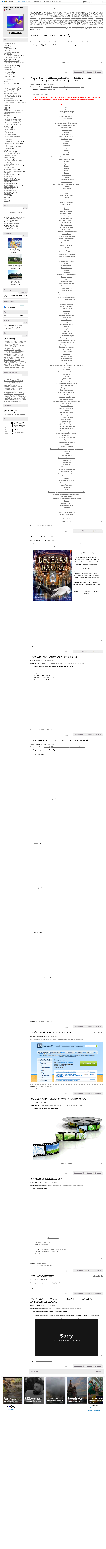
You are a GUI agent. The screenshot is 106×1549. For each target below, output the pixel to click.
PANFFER (7, 389)
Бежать (66, 177)
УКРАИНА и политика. (10, 169)
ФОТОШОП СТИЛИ (10, 187)
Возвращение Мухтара (66, 252)
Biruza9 (11, 341)
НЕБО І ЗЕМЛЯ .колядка (11, 223)
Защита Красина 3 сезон (66, 512)
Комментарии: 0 (16, 218)
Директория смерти (66, 412)
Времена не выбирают (66, 283)
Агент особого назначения (66, 125)
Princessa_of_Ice (15, 389)
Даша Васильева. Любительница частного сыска (66, 365)
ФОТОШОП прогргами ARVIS (12, 185)
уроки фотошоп (12, 328)
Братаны (66, 207)
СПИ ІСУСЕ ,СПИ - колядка (12, 220)
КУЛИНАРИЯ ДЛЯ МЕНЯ (11, 100)
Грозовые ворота (66, 351)
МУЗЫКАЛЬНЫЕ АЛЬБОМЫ (12, 110)
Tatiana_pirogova (19, 354)
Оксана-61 (13, 398)
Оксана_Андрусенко (10, 365)
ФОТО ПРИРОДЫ (9, 178)
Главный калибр (66, 320)
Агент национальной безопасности (66, 123)
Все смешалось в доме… (66, 293)
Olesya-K (20, 388)
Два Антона (66, 367)
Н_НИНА (17, 364)
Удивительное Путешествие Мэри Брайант (54, 1249)
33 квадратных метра (66, 112)
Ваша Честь (66, 234)
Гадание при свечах (66, 308)
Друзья (11, 7)
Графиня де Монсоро (66, 347)
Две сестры (66, 369)
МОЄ (5, 109)
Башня (66, 166)
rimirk (9, 352)
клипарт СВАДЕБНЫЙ (10, 90)
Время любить (66, 288)
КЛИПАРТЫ (7, 91)
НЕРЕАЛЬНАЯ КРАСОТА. (11, 119)
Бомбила (66, 197)
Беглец (66, 170)
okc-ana (5, 10)
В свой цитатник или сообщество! (77, 42)
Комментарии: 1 (15, 221)
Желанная (66, 464)
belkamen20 (12, 392)
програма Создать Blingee (11, 136)
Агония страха (67, 130)
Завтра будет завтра (66, 485)
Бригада (66, 216)
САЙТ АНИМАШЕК (9, 152)
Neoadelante (7, 388)
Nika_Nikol (14, 388)
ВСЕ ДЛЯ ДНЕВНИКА (10, 66)
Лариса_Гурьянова (18, 361)
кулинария (7, 327)
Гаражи (66, 313)
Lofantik (6, 347)
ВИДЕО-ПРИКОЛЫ (9, 48)
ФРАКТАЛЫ (7, 194)
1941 (66, 107)
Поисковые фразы (19, 432)
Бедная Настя (66, 175)
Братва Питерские (66, 211)
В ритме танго (66, 229)
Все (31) (24, 235)
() (83, 72)
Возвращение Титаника (66, 256)
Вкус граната (66, 250)
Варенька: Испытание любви (66, 231)
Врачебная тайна (66, 281)
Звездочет (66, 517)
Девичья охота (66, 379)
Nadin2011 (18, 350)
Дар (66, 363)
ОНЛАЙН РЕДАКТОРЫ (10, 122)
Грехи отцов (66, 349)
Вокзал (66, 263)
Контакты (94, 1541)
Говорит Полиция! (66, 324)
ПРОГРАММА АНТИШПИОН (12, 138)
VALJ (5, 355)
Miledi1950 (14, 348)
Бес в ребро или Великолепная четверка (66, 184)
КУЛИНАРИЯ (8, 98)
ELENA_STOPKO (18, 381)
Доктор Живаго (66, 419)
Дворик (66, 376)
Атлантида (66, 155)
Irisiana (20, 382)
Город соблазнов (66, 333)
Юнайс (6, 45)
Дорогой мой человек (66, 428)
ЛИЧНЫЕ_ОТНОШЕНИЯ (11, 363)
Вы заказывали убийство (66, 299)
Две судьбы (66, 374)
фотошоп (6, 181)
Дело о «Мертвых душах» (66, 392)
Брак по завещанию (66, 202)
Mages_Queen (20, 347)
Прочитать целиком (60, 42)
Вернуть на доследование (66, 238)
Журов (66, 478)
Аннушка (66, 148)
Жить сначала (66, 476)
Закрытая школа (66, 496)
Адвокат (66, 132)
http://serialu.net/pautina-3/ (40, 94)
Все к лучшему (66, 290)
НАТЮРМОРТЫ (8, 117)
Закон (67, 489)
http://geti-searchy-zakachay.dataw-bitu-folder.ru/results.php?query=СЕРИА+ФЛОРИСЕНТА (56, 1039)
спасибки (6, 162)
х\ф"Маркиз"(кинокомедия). (50, 1251)
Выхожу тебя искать (66, 306)
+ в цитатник (52, 39)
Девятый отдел (66, 381)
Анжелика (66, 145)
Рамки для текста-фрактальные (13, 141)
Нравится (89, 72)
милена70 (47, 87)
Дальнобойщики (66, 360)
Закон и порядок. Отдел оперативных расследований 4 (66, 492)
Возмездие (66, 259)
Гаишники (66, 311)
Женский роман (66, 467)
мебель (6, 105)
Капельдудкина (8, 361)
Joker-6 (46, 1105)
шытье (6, 199)
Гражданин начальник (66, 342)
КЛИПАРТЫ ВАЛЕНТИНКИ (12, 95)
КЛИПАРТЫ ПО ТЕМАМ (11, 97)
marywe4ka (17, 394)
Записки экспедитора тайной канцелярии (66, 498)
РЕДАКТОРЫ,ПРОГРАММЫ (12, 145)
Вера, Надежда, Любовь (66, 236)
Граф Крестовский (66, 345)
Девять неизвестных (67, 385)
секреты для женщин (10, 155)
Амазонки (66, 141)
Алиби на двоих (66, 139)
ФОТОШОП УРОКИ (9, 190)
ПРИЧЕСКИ (7, 132)
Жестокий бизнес (66, 471)
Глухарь (66, 322)
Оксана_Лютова (20, 365)
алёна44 (9, 355)
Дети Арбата (66, 403)
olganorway (21, 351)
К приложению (23, 292)
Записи (6, 7)
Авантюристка (66, 118)
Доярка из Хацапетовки (66, 437)
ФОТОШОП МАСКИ (9, 183)
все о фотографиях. (10, 67)
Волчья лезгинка (66, 265)
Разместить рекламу (94, 1543)
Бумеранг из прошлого (66, 220)
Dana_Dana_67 (8, 381)
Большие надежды (66, 195)
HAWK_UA (14, 344)
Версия (66, 240)
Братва (66, 209)
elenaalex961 (13, 342)
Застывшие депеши (66, 505)
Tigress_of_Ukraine (18, 391)
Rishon (14, 352)
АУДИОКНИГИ (8, 54)
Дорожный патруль (66, 431)
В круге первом (66, 225)
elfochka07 (47, 663)
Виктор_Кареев (19, 357)
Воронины (66, 272)
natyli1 (22, 394)
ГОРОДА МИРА (8, 73)
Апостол (66, 150)
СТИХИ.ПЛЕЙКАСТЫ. (10, 164)
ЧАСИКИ (6, 197)
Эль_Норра (20, 367)
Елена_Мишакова (9, 360)
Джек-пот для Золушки (67, 408)
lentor (11, 394)
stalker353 (17, 395)
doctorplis (19, 392)
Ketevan (16, 345)
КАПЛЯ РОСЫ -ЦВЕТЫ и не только (14, 85)
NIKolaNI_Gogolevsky (10, 386)
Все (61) (24, 375)
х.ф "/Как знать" (45, 1242)
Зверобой (66, 519)
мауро (12, 364)
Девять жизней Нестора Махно (66, 383)
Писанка (6, 367)
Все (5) (25, 208)
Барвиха (66, 164)
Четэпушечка (13, 367)
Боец (66, 193)
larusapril (21, 345)
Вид (86, 2)
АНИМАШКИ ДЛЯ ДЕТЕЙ (11, 52)
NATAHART (7, 351)
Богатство (66, 191)
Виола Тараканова (66, 245)
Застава (66, 501)
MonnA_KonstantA (9, 350)
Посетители (17, 431)
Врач (66, 279)
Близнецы (66, 186)
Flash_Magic (7, 344)
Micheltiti (19, 384)
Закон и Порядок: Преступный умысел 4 (67, 494)
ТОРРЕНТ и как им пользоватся (13, 166)
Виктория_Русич (9, 397)
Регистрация (22, 1)
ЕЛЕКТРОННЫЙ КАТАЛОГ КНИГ (13, 78)
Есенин (66, 453)
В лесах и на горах (66, 227)
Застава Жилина (66, 503)
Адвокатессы (66, 134)
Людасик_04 (22, 397)
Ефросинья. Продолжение (66, 458)
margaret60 (7, 348)
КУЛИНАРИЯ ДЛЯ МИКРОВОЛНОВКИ (15, 102)
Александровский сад (66, 136)
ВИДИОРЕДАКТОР (9, 59)
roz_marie (7, 395)
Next (66, 114)
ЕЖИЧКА (47, 543)
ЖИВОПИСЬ (7, 80)
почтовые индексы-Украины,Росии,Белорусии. (12, 130)
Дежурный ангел (66, 388)
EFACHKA (7, 342)
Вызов (66, 302)
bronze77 (16, 341)
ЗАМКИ (6, 81)
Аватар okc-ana (15, 22)
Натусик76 (7, 398)
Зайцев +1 (66, 487)
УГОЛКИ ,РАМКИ (9, 167)
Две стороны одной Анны (66, 372)
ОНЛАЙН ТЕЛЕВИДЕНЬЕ (11, 124)
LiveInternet (8, 2)
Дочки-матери (66, 435)
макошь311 (7, 364)
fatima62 (20, 342)
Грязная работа (66, 358)
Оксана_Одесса (21, 398)
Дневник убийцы (66, 415)
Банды (66, 161)
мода (11, 327)
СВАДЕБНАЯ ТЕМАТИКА (11, 153)
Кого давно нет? (8, 340)
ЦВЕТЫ (6, 195)
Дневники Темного (66, 417)
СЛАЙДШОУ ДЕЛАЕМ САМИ (12, 160)
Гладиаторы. (44, 1244)
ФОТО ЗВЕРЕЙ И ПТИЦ (11, 174)
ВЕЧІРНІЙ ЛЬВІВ (15, 249)
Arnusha (6, 341)
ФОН (5, 173)
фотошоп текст (8, 188)
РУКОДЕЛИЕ (8, 148)
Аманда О (66, 143)
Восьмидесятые (66, 277)
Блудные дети (66, 188)
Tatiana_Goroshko (9, 354)
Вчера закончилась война (66, 297)
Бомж (66, 200)
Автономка (66, 121)
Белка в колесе (66, 182)
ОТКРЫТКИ (7, 126)
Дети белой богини (66, 406)
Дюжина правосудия (66, 446)
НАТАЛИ (6, 115)
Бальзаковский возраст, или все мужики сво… (66, 157)
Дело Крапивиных (66, 390)
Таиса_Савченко (14, 399)
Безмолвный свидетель (66, 179)
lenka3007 (7, 394)
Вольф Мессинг (66, 268)
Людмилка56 (22, 363)
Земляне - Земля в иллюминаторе (14, 217)
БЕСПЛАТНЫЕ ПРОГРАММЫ (12, 55)
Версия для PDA (94, 1540)
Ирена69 (17, 360)
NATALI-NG (14, 351)
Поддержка (84, 2)
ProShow (6, 47)
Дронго (66, 440)
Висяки (66, 247)
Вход (29, 1)
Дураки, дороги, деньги (67, 442)
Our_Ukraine (7, 414)
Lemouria (6, 384)
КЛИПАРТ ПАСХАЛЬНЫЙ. (11, 88)
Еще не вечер (66, 460)
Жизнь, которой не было (66, 474)
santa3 (46, 1308)
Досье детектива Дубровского (66, 433)
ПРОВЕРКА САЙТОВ (10, 134)
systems (18, 352)
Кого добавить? (18, 340)
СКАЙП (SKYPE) (9, 157)
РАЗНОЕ (6, 139)
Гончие (66, 331)
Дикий (66, 410)
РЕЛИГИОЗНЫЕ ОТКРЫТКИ (12, 146)
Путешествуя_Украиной (18, 414)
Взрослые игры (66, 243)
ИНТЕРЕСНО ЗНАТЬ (10, 83)
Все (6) (25, 322)
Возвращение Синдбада (66, 254)
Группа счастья (66, 356)
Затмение (66, 507)
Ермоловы (66, 451)
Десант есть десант (66, 399)
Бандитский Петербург (66, 159)
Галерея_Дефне (9, 358)
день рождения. (8, 74)
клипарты (20, 325)
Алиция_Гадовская (17, 355)
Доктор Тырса (66, 422)
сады (5, 150)
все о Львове (15, 281)
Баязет (66, 168)
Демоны (66, 394)
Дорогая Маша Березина (66, 426)
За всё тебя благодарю (66, 480)
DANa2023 (16, 379)
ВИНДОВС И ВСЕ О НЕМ (11, 61)
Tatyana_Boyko (8, 391)
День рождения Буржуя (67, 397)
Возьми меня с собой (66, 261)
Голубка (66, 329)
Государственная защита (66, 340)
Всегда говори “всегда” (66, 295)
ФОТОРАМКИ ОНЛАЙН (11, 180)
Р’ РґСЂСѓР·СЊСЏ (16, 33)
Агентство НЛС (66, 127)
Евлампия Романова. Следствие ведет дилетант (66, 449)
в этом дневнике (10, 307)
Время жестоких (66, 286)
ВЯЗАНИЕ (7, 69)
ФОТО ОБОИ (8, 176)
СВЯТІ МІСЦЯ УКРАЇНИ (15, 265)
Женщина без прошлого (66, 469)
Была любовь (66, 222)
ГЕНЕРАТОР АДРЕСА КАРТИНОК (14, 71)
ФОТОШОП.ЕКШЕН (9, 192)
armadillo (6, 392)
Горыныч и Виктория (66, 336)
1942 (66, 109)
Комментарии (19, 7)
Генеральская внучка (66, 315)
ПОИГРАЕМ (7, 128)
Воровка (66, 270)
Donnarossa (22, 341)
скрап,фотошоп (8, 159)
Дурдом (66, 444)
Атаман (66, 152)
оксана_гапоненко (16, 401)
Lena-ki (46, 1185)
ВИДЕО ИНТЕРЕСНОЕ (10, 57)
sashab (12, 395)
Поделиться (98, 72)
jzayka (11, 345)
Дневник (98, 1032)
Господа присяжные (66, 338)
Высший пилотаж (66, 304)
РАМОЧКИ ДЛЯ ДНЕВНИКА (12, 143)
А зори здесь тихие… (66, 116)
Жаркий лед (66, 462)
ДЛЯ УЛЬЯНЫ (8, 76)
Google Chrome (8, 43)
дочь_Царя (17, 358)
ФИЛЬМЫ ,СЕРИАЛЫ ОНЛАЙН (13, 171)
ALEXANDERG (8, 379)
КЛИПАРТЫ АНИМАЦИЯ (11, 93)
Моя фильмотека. (53, 1238)
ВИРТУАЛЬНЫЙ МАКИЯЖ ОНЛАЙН (14, 62)
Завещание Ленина (66, 483)
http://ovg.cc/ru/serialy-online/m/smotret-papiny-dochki (45, 1283)
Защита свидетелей (66, 514)
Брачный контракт (66, 213)
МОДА (6, 107)
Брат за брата (66, 204)
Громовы (66, 354)
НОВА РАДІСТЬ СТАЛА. (11, 227)
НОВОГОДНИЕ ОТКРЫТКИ (12, 121)
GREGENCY (7, 382)
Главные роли (66, 317)
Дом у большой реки (66, 424)
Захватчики (66, 510)
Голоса (66, 326)
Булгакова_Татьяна (9, 357)
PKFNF (6, 352)
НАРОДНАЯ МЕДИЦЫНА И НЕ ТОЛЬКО (66, 21)
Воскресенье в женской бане (66, 274)
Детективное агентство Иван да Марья (66, 401)
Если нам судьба (66, 455)
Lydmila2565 (12, 347)
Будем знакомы (66, 218)
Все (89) (24, 335)
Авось (47, 1)
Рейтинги (38, 1)
